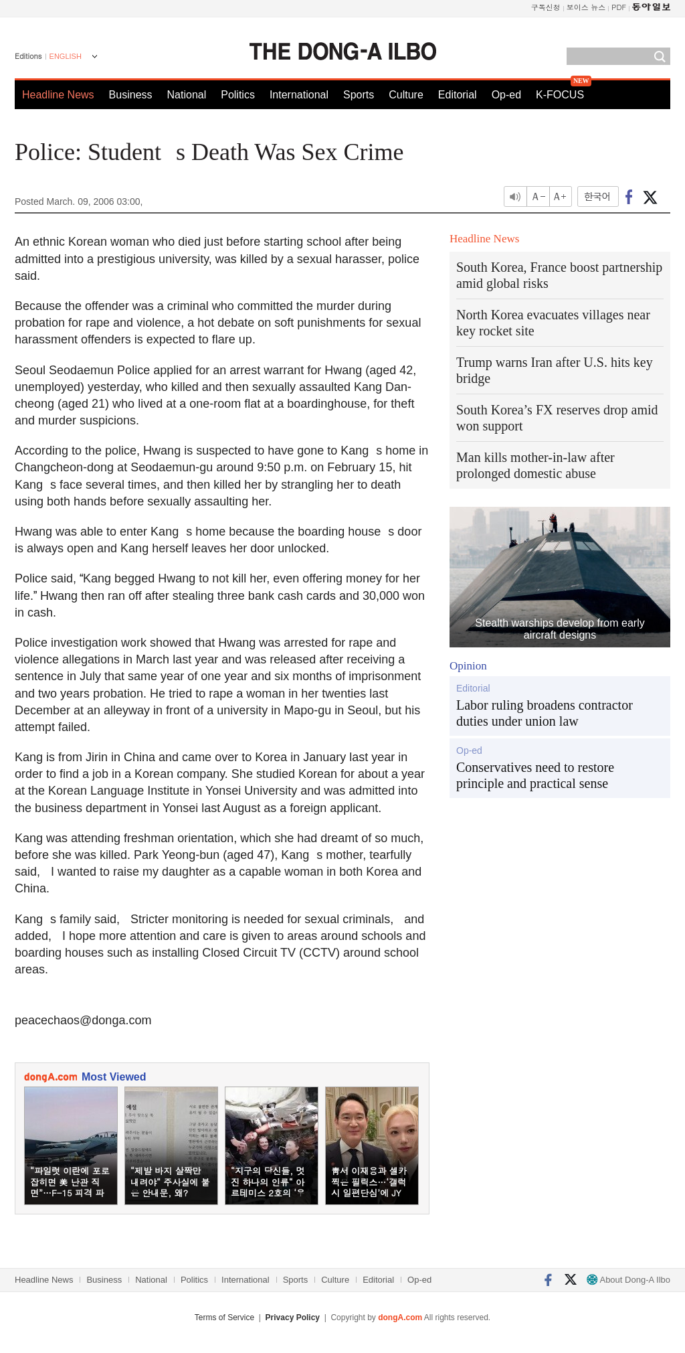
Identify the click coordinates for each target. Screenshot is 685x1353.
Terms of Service (224, 1317)
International (299, 94)
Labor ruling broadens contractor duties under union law (544, 713)
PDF (618, 7)
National (187, 94)
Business (131, 94)
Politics (238, 94)
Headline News (58, 94)
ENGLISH (66, 56)
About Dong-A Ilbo (628, 1280)
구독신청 (546, 7)
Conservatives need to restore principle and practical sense (535, 775)
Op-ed (506, 94)
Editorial (457, 94)
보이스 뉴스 (586, 7)
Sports (358, 94)
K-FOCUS (560, 94)
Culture (406, 94)
